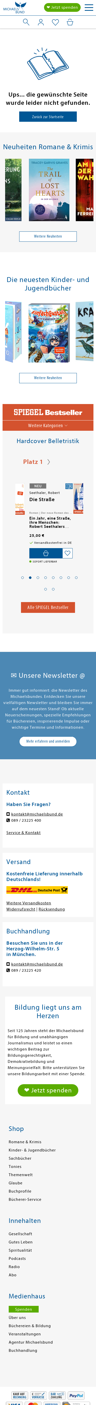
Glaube (16, 1183)
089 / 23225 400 (26, 820)
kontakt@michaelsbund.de (37, 814)
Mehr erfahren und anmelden (48, 741)
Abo (13, 1275)
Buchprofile (20, 1191)
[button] (22, 577)
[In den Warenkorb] (56, 553)
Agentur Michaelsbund (31, 1342)
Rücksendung (52, 909)
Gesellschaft (20, 1234)
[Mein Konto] (41, 22)
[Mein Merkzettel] (55, 22)
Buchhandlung (23, 1350)
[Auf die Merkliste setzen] (78, 553)
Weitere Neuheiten (48, 236)
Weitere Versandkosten (28, 903)
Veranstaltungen (25, 1334)
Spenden (23, 1309)
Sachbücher (20, 1158)
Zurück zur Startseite (48, 117)
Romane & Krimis (25, 1142)
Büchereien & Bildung (30, 1326)
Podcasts (17, 1258)
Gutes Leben (21, 1242)
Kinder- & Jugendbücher (32, 1150)
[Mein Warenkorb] (70, 22)
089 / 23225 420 (26, 970)
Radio (14, 1266)
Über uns (17, 1317)
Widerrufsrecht (20, 909)
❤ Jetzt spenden (62, 7)
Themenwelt (21, 1175)
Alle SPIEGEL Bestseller (48, 607)
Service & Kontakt (23, 832)
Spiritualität (20, 1250)
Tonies (15, 1166)
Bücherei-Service (25, 1199)
